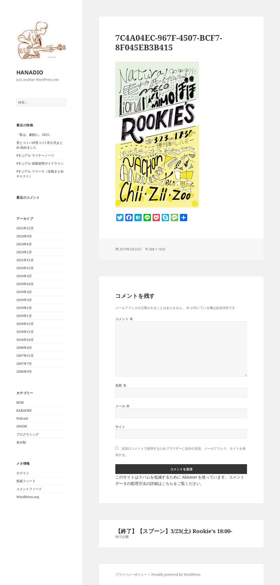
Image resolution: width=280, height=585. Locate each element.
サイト (120, 427)
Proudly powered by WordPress (175, 574)
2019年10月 (25, 284)
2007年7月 (24, 363)
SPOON (21, 426)
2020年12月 (25, 268)
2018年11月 (25, 331)
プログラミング (27, 434)
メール (122, 406)
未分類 (21, 442)
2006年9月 (24, 371)
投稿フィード (25, 481)
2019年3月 (24, 300)
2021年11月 (25, 260)
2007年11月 (25, 355)
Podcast (22, 418)
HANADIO (29, 72)
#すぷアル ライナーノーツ (35, 155)
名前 (120, 385)
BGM (20, 402)
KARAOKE (24, 410)
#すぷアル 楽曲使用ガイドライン (40, 163)
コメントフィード (29, 489)
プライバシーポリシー (131, 574)
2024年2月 (24, 252)
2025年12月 (25, 228)
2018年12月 (25, 324)
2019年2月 (24, 308)
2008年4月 (24, 347)
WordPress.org (27, 497)
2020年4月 (24, 276)
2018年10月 (25, 339)
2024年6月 (24, 244)
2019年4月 (24, 292)
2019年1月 (24, 316)
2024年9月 (24, 236)
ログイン (22, 473)
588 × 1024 (157, 249)
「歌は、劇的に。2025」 (34, 134)
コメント (124, 319)
